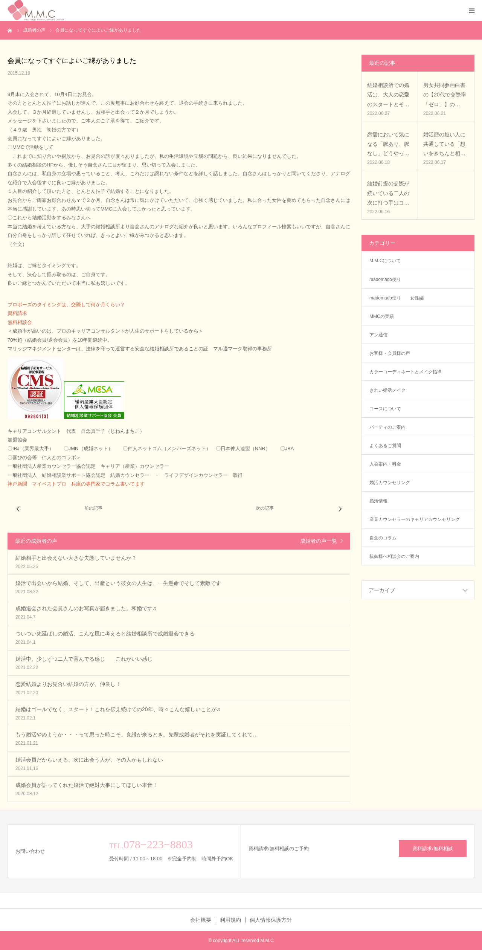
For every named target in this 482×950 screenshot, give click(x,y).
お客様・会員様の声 (389, 353)
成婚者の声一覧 (318, 541)
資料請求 (17, 313)
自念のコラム (383, 538)
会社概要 (200, 920)
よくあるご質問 (385, 445)
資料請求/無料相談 (432, 848)
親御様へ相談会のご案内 (394, 556)
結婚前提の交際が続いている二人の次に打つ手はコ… (388, 192)
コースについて (385, 408)
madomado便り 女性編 (396, 298)
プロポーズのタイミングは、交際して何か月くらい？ (66, 304)
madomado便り (385, 279)
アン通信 (380, 335)
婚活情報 (378, 501)
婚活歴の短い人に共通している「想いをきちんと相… (444, 143)
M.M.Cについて (385, 260)
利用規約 (230, 920)
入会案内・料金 (385, 464)
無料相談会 (20, 322)
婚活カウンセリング (389, 482)
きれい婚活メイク (387, 390)
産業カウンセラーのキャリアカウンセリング (414, 519)
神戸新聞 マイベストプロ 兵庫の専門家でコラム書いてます (76, 484)
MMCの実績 (381, 316)
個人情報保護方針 (271, 920)
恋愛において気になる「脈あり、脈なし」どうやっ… (388, 143)
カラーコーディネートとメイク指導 (405, 371)
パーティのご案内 (387, 427)
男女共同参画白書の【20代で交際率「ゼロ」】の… (444, 94)
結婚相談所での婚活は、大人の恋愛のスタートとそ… (388, 94)
